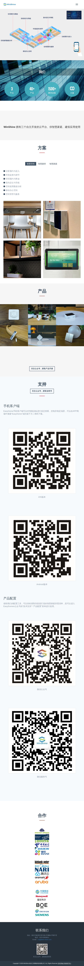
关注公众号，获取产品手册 (42, 369)
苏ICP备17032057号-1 (64, 963)
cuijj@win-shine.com (44, 939)
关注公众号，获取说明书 (42, 391)
